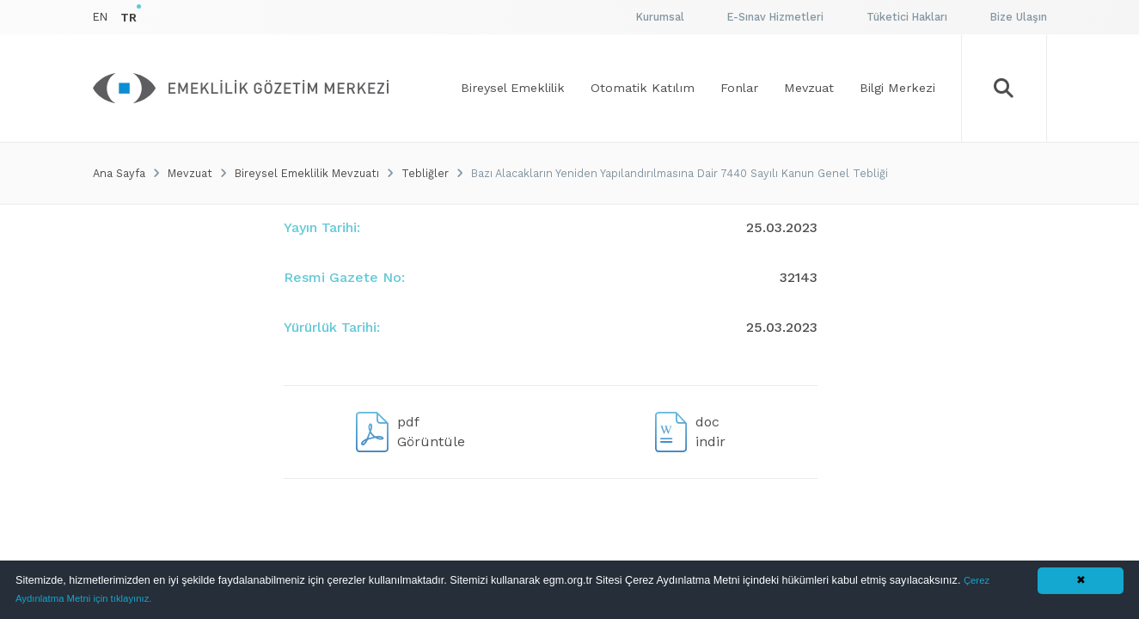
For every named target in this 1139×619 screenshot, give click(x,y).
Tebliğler (425, 173)
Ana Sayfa (119, 173)
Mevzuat (190, 173)
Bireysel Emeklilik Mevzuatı (307, 173)
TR (128, 17)
